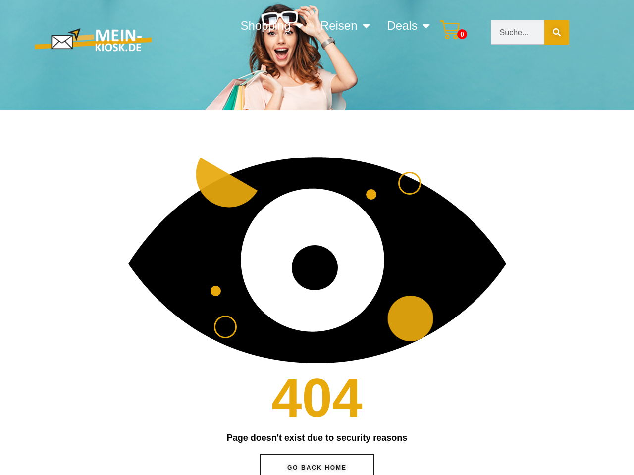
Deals (408, 26)
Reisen (345, 26)
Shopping (271, 26)
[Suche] (556, 32)
